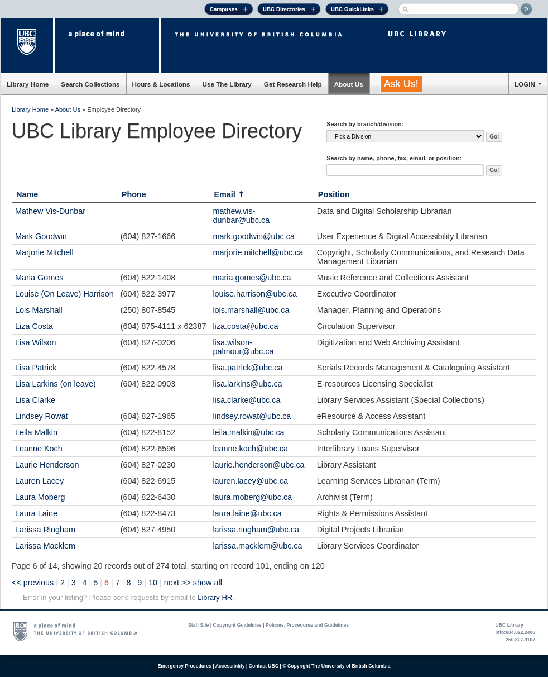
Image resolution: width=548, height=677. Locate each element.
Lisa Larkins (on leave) (55, 383)
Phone (134, 194)
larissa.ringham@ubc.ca (256, 529)
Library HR (215, 597)
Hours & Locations (161, 84)
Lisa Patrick (35, 367)
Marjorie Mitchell (44, 252)
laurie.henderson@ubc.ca (258, 464)
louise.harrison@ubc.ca (255, 293)
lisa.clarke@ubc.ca (246, 399)
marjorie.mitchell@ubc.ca (258, 252)
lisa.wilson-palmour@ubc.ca (243, 347)
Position (334, 194)
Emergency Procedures (184, 666)
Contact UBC (263, 666)
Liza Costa (34, 326)
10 (152, 582)
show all (207, 582)
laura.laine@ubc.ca (247, 513)
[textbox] (405, 170)
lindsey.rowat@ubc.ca (252, 416)
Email (224, 194)
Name (27, 194)
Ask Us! (401, 83)
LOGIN (525, 84)
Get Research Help (293, 84)
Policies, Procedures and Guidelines (307, 625)
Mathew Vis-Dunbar (50, 211)
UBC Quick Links (357, 10)
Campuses (228, 10)
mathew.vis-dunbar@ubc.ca (241, 216)
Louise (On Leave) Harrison (64, 293)
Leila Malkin (36, 432)
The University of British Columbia (28, 45)
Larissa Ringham (45, 529)
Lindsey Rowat (41, 416)
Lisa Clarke (35, 399)
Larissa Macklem (45, 545)
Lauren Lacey (39, 480)
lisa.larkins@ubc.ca (247, 383)
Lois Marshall (39, 310)
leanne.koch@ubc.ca (250, 448)
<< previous (33, 582)
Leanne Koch (39, 448)
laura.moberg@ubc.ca (252, 497)
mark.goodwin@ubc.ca (254, 236)
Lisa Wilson (35, 342)
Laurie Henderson (47, 464)
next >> (177, 582)
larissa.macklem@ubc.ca (257, 545)
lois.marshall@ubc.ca (251, 310)
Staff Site (198, 625)
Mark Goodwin (41, 236)
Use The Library (226, 84)
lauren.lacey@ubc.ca (250, 480)
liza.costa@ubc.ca (245, 326)
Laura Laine (36, 513)
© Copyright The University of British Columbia (336, 666)
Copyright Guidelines (237, 625)
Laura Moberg (40, 497)
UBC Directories (289, 10)
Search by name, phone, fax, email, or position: (394, 158)
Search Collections (90, 84)
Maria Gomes (39, 277)
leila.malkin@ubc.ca (248, 432)
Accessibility (230, 666)
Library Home (28, 84)
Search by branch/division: (364, 124)
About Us (348, 84)
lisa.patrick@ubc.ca (247, 367)
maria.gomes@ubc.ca (252, 277)
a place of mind (107, 45)
